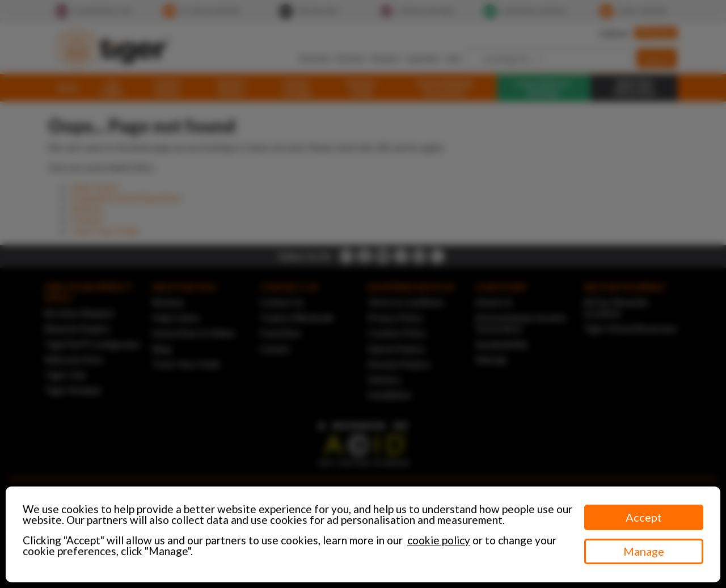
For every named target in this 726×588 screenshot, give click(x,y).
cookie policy (438, 540)
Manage (643, 551)
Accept (644, 517)
